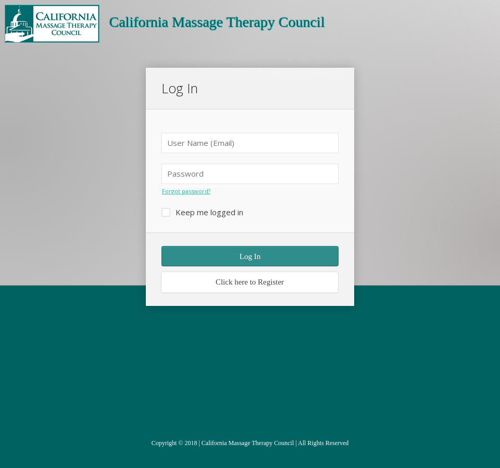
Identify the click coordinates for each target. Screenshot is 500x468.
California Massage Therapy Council (248, 443)
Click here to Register (250, 282)
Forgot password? (186, 191)
